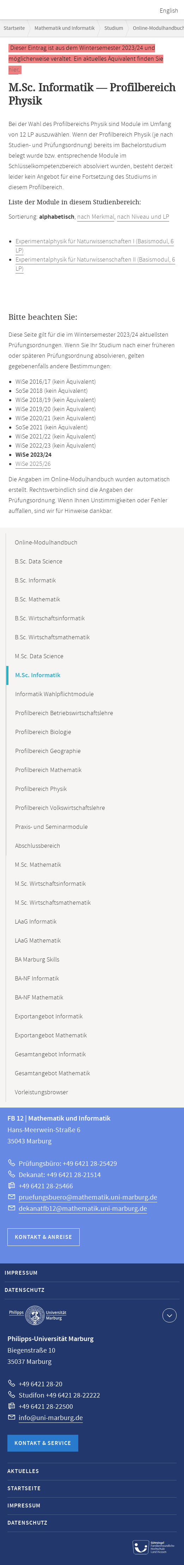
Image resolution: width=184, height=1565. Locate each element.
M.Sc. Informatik (37, 675)
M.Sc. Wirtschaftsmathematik (53, 903)
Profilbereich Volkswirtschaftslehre (60, 808)
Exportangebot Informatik (48, 1016)
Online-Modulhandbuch (46, 543)
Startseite (14, 28)
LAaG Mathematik (38, 941)
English (169, 11)
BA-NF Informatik (37, 979)
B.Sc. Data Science (38, 561)
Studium (113, 28)
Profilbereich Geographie (48, 751)
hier (13, 70)
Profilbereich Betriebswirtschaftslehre (64, 713)
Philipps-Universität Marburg (37, 1315)
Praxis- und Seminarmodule (51, 827)
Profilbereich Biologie (43, 732)
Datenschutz (25, 1290)
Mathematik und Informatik (64, 28)
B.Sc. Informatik (35, 580)
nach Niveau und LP (143, 217)
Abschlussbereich (37, 846)
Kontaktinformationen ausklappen (168, 1315)
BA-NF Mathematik (39, 997)
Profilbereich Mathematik (48, 770)
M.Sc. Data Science (39, 656)
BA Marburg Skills (37, 960)
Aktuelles (23, 1471)
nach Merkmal (95, 217)
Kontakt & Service (42, 1443)
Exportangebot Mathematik (51, 1035)
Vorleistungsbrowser (41, 1092)
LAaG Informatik (35, 922)
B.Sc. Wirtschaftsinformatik (50, 618)
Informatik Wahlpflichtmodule (54, 694)
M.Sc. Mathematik (38, 865)
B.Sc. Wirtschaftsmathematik (52, 637)
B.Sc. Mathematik (37, 599)
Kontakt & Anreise (43, 1237)
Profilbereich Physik (41, 789)
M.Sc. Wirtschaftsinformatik (50, 884)
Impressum (21, 1273)
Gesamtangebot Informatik (50, 1054)
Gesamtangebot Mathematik (52, 1073)
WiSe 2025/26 (33, 464)
